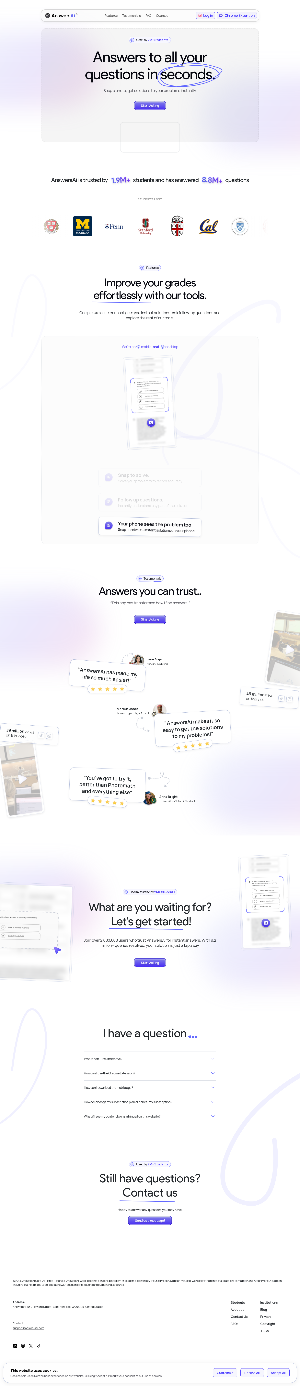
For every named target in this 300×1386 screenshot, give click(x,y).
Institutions (269, 1324)
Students (238, 1324)
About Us (237, 1331)
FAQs (234, 1345)
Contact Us (239, 1338)
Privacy (265, 1338)
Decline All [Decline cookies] (252, 1373)
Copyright (267, 1345)
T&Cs (264, 1353)
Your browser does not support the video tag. (150, 126)
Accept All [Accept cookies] (278, 1373)
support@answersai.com (28, 1350)
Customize (225, 1373)
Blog (263, 1331)
